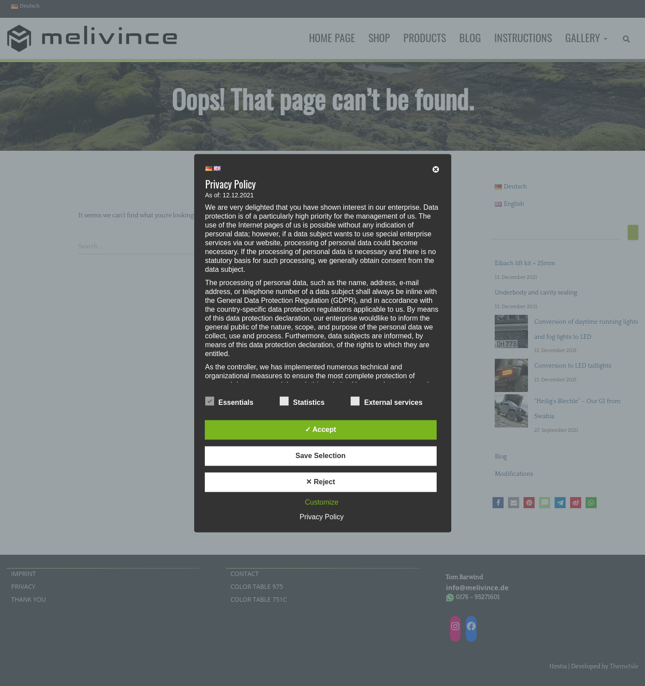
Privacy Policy (322, 517)
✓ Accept (320, 429)
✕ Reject (320, 482)
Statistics (302, 401)
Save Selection (321, 455)
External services (386, 401)
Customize (322, 502)
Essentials (229, 401)
